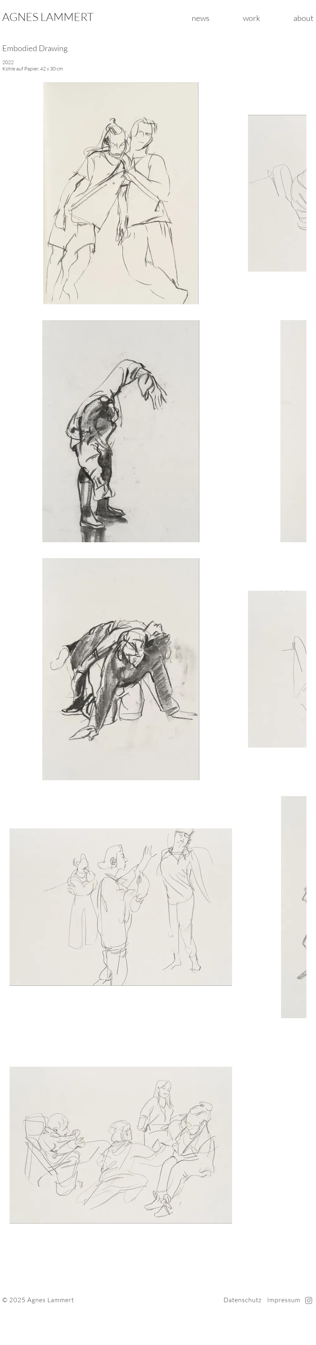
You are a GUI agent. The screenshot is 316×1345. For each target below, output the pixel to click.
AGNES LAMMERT (47, 16)
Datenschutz (242, 1300)
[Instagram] (308, 1300)
